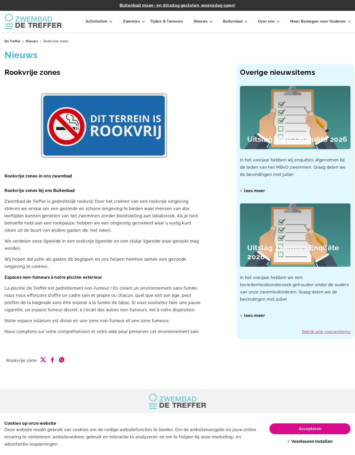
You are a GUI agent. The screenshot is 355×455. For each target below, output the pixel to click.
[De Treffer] (33, 22)
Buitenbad (232, 21)
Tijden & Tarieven (166, 21)
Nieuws (201, 21)
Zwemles (131, 21)
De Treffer (13, 41)
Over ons (266, 21)
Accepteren (310, 428)
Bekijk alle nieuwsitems (326, 331)
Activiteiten (97, 21)
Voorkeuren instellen (310, 441)
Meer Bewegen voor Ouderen (318, 21)
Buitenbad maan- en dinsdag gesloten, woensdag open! (178, 5)
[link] (178, 401)
